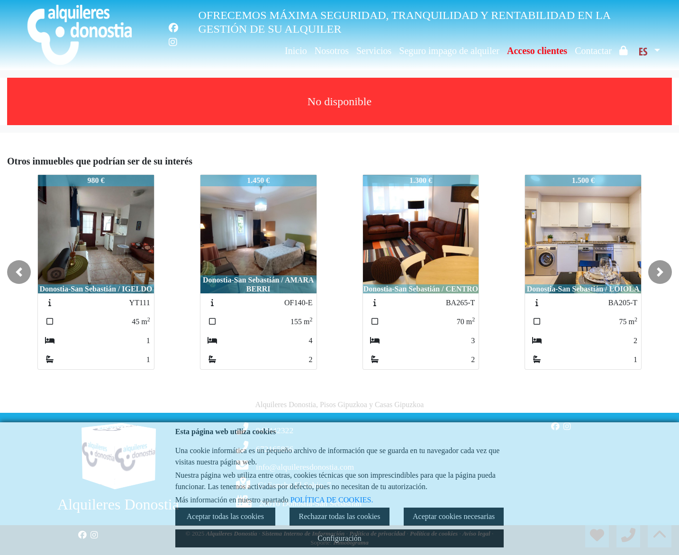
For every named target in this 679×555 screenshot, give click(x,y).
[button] (19, 272)
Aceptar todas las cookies (225, 516)
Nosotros (332, 50)
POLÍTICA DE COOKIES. (331, 500)
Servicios (373, 50)
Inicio (296, 50)
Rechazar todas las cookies (339, 516)
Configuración (339, 538)
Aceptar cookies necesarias (454, 516)
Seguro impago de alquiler (449, 50)
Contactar (593, 50)
